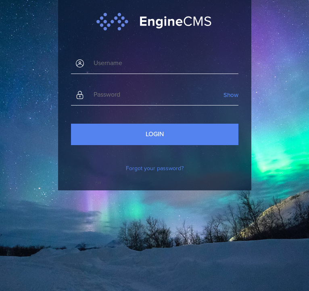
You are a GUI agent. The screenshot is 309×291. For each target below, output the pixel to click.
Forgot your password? (155, 168)
